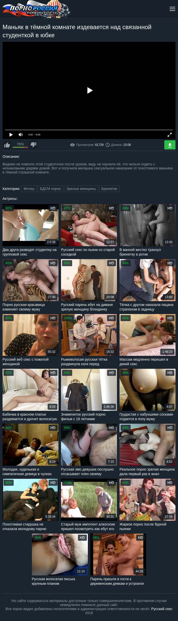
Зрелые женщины (81, 189)
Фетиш (28, 189)
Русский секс (161, 609)
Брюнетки (109, 189)
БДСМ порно (50, 189)
